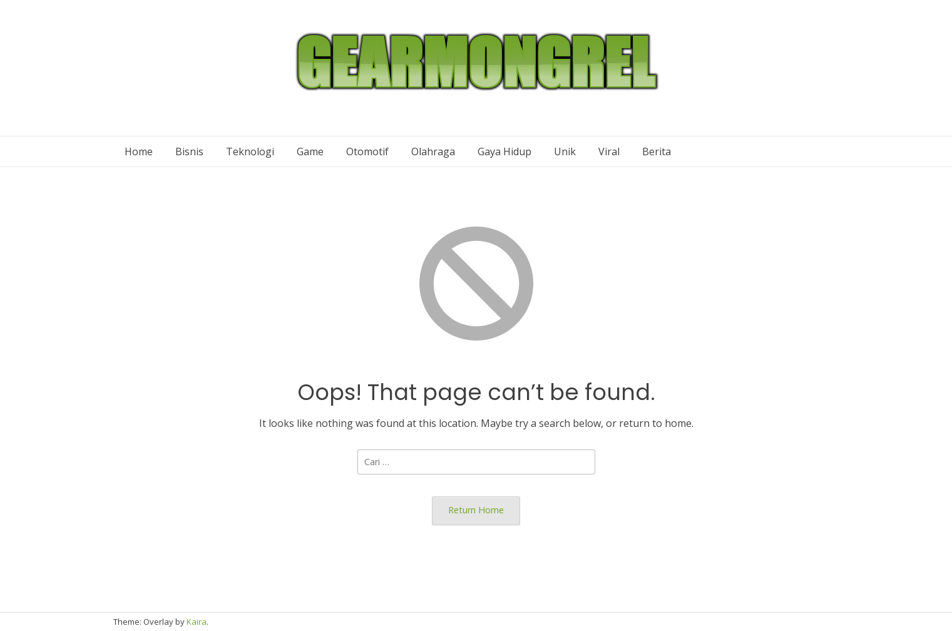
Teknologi (250, 151)
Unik (565, 151)
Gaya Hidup (504, 151)
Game (310, 151)
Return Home (476, 510)
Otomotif (367, 151)
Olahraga (433, 151)
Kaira (197, 621)
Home (139, 151)
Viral (609, 151)
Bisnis (189, 151)
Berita (656, 151)
